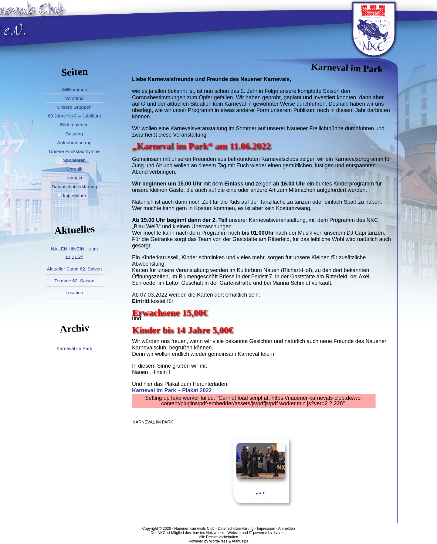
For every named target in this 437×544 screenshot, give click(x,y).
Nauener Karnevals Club (194, 528)
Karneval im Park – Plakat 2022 (172, 390)
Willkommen (74, 89)
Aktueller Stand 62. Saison (74, 268)
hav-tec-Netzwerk (207, 533)
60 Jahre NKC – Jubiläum (74, 115)
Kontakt (74, 177)
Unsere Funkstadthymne (74, 151)
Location (74, 292)
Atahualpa (240, 541)
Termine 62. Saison (74, 280)
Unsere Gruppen (74, 107)
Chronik (74, 169)
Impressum (74, 195)
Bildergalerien (74, 124)
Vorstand (74, 98)
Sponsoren (74, 160)
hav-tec (280, 533)
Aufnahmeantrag (74, 142)
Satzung (74, 133)
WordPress (218, 541)
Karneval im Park (74, 348)
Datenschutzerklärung (74, 186)
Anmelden (286, 528)
